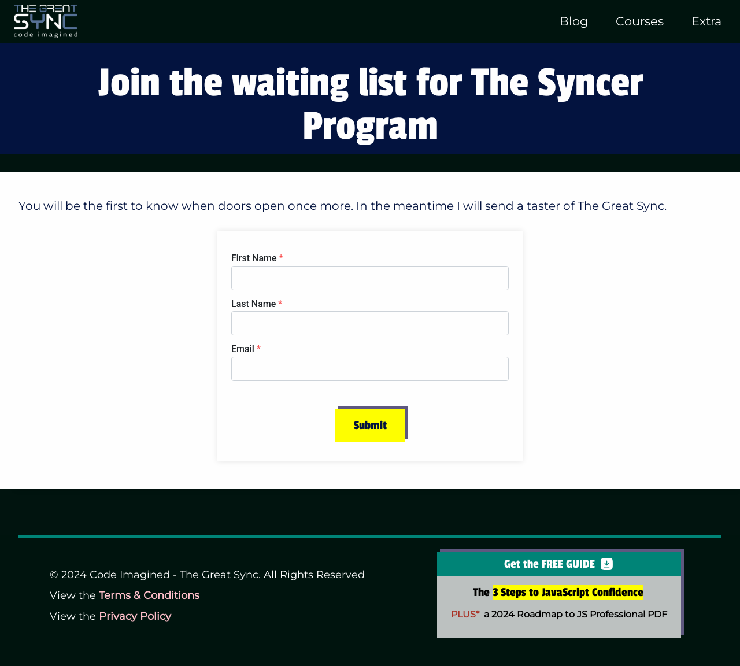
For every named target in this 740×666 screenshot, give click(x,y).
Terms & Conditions (149, 595)
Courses (640, 21)
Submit (370, 425)
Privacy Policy (135, 616)
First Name (257, 258)
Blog (574, 21)
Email (246, 348)
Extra (706, 21)
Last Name (256, 303)
